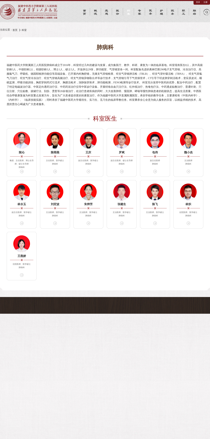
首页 (15, 30)
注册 (206, 2)
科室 (24, 30)
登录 (198, 2)
